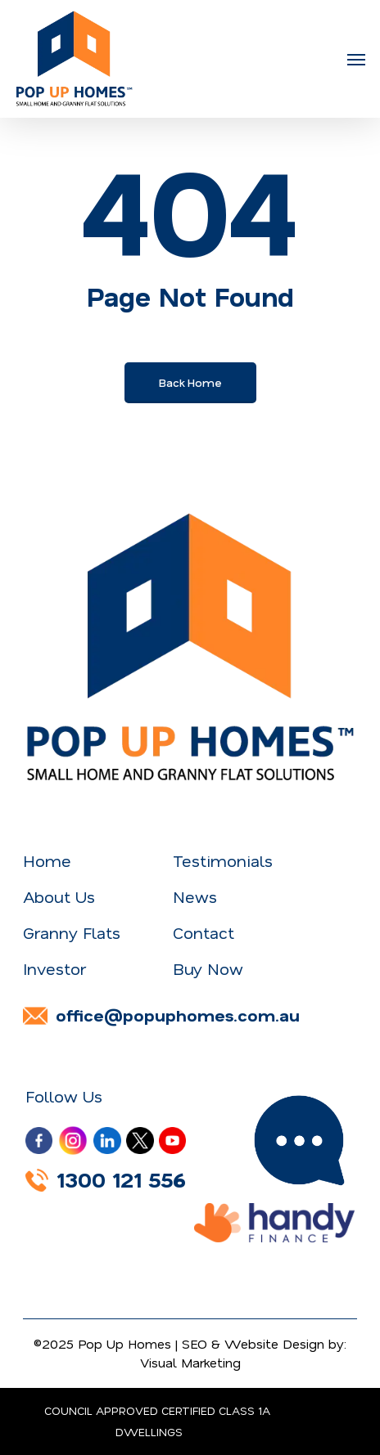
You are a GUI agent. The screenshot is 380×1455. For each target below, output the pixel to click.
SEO (194, 1344)
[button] (356, 59)
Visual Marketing (190, 1362)
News (195, 897)
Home (47, 861)
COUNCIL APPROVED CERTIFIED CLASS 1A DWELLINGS (157, 1421)
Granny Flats (71, 933)
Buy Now (208, 969)
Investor (54, 969)
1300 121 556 (105, 1180)
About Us (59, 897)
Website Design (274, 1344)
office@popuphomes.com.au (161, 1016)
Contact (203, 933)
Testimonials (223, 861)
